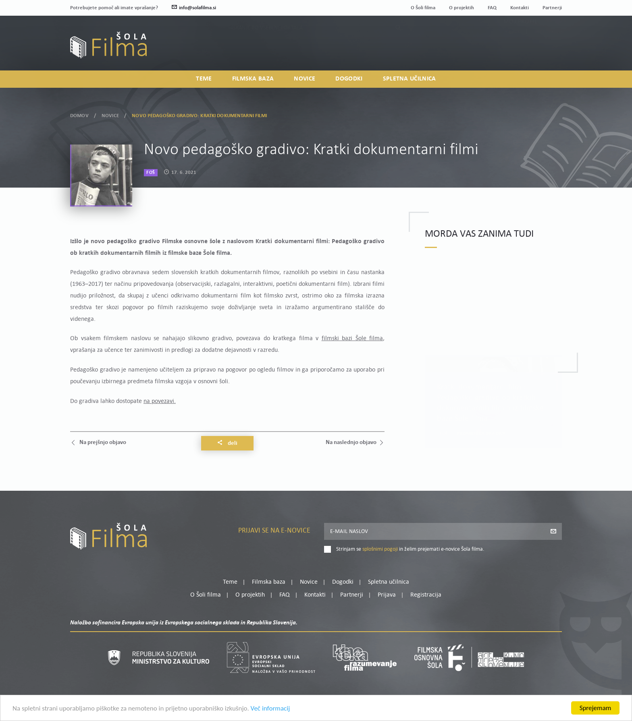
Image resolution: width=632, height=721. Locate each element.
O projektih (461, 7)
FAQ (492, 7)
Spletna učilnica (409, 79)
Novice (304, 79)
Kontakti (519, 7)
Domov (79, 115)
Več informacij (270, 708)
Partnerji (552, 7)
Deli (227, 443)
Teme (204, 79)
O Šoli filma (423, 7)
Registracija (548, 51)
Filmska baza (253, 79)
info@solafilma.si (194, 7)
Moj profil (520, 40)
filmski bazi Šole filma (352, 338)
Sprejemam (595, 708)
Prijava (511, 51)
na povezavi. (159, 401)
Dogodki (348, 79)
